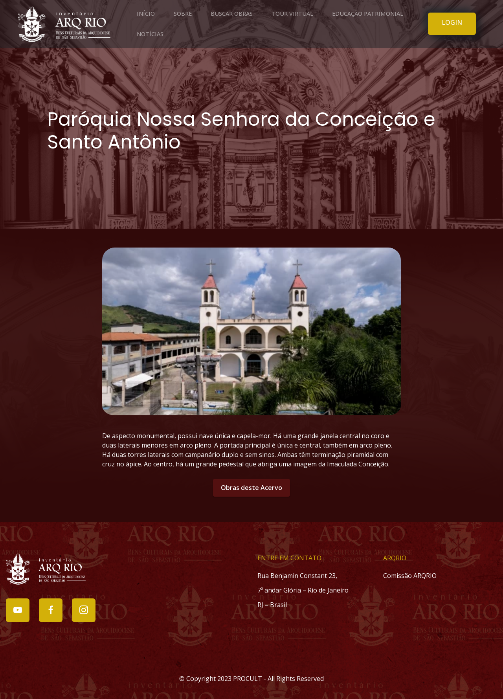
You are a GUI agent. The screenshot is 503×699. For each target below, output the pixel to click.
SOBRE (183, 13)
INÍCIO (146, 13)
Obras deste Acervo (251, 487)
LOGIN (452, 22)
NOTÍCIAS (150, 34)
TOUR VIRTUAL (292, 13)
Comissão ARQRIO (410, 575)
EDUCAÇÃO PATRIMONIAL (367, 13)
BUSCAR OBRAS (232, 13)
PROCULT (247, 678)
